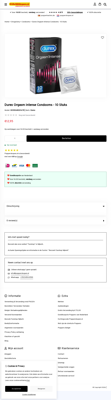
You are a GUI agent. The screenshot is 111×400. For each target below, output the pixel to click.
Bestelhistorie (10, 353)
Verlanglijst (9, 357)
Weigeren (41, 389)
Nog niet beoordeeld (27, 115)
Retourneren (63, 353)
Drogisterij (15, 22)
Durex (32, 110)
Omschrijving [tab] (55, 206)
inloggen (8, 349)
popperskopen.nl (65, 15)
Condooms (26, 22)
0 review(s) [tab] (55, 215)
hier (28, 381)
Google (20, 157)
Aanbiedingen (63, 301)
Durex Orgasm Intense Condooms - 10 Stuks (49, 22)
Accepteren (16, 389)
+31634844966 (26, 272)
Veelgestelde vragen (66, 362)
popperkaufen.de (46, 15)
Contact (61, 349)
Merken (61, 296)
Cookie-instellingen (29, 395)
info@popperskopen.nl (20, 268)
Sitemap (61, 357)
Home (7, 22)
